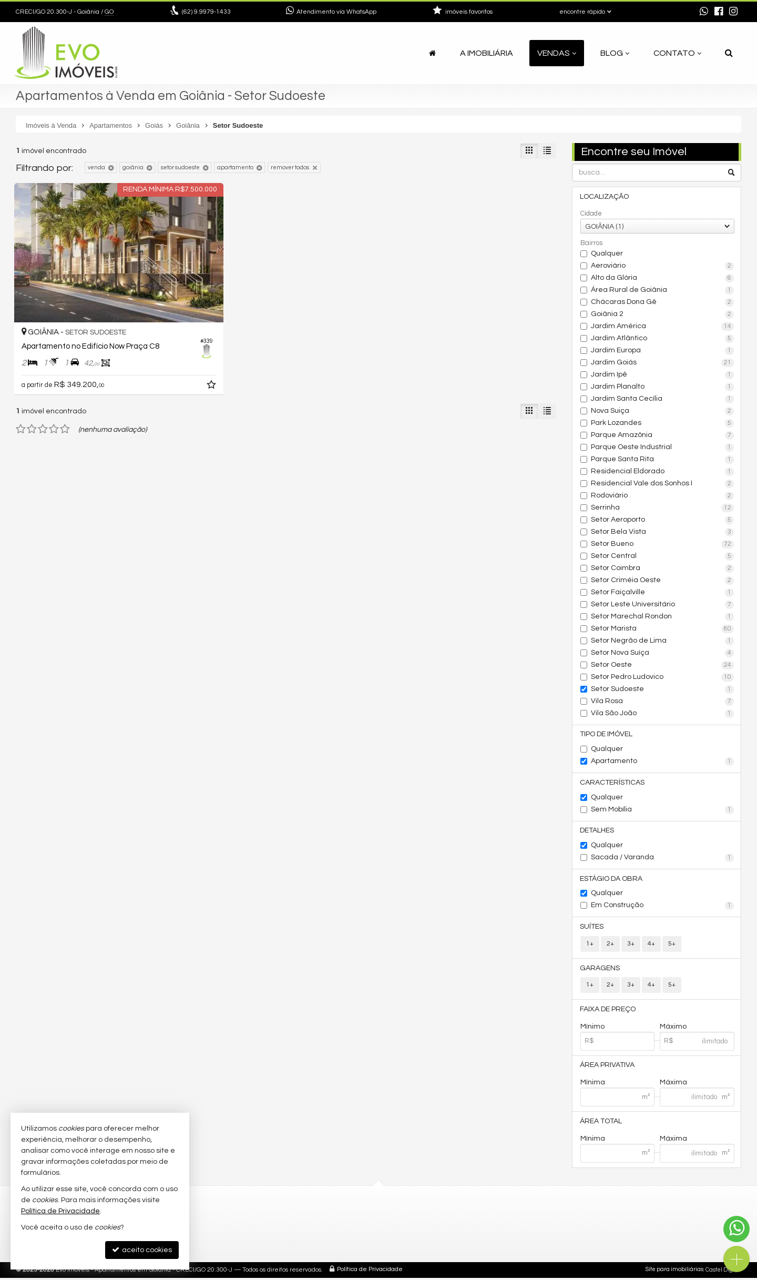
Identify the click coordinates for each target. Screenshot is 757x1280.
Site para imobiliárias (674, 1272)
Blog (614, 53)
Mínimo (592, 1028)
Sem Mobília (662, 810)
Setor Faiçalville (662, 592)
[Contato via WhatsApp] (736, 1229)
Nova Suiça (662, 411)
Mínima (592, 1085)
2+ (610, 945)
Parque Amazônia (662, 435)
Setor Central (662, 556)
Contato (677, 53)
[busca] (729, 53)
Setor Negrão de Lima (662, 641)
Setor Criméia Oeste (662, 580)
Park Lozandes (662, 423)
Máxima (673, 1085)
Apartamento (662, 762)
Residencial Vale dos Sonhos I (662, 484)
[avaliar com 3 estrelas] (43, 406)
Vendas (556, 53)
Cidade (591, 213)
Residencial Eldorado (662, 472)
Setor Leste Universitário (662, 605)
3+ (631, 945)
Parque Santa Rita (662, 459)
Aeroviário (662, 266)
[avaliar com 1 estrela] (21, 406)
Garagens (600, 969)
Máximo (673, 1028)
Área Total (601, 1123)
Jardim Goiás (662, 363)
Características (612, 783)
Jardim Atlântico (662, 338)
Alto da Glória (662, 278)
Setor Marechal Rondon (662, 617)
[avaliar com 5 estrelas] (65, 406)
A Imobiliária (486, 53)
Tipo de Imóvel (606, 734)
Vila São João (662, 713)
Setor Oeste (662, 665)
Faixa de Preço (608, 1011)
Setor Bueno (662, 544)
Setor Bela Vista (662, 532)
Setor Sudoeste (662, 689)
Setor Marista (662, 629)
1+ (590, 945)
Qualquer (607, 253)
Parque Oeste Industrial (662, 447)
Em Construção (662, 907)
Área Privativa (607, 1067)
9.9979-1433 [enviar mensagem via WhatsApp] (206, 11)
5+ (672, 945)
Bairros (591, 243)
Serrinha (662, 508)
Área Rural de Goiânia (662, 290)
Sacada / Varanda (662, 859)
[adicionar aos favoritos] (179, 364)
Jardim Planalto (662, 387)
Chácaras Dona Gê (662, 302)
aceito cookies (142, 1250)
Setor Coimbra (662, 568)
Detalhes (597, 831)
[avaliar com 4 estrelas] (54, 406)
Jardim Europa (662, 351)
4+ (651, 945)
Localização (604, 196)
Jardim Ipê (662, 375)
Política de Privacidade (370, 1271)
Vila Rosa (662, 701)
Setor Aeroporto (662, 520)
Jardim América (662, 326)
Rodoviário (662, 496)
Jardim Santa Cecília (662, 399)
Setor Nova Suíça (662, 653)
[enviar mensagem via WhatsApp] (704, 12)
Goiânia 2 (662, 314)
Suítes (592, 928)
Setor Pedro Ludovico (662, 677)
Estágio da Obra (611, 879)
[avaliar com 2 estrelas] (32, 406)
